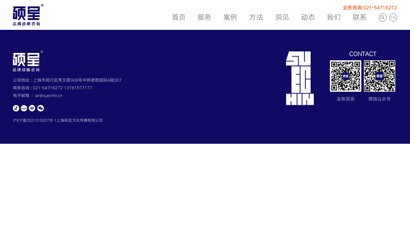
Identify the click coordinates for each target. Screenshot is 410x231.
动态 (308, 17)
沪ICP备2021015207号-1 (35, 120)
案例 (230, 17)
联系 (360, 17)
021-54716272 (48, 87)
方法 (256, 17)
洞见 (282, 17)
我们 (334, 17)
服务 (204, 17)
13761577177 (78, 87)
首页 (179, 17)
